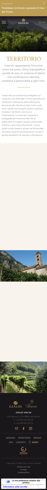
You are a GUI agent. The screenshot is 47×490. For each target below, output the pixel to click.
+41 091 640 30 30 (24, 420)
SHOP (42, 22)
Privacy (23, 469)
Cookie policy (23, 472)
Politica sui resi (23, 467)
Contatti (21, 442)
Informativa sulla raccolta (15, 487)
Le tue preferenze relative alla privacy (26, 481)
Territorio (24, 438)
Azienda (10, 438)
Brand (37, 438)
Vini (11, 442)
